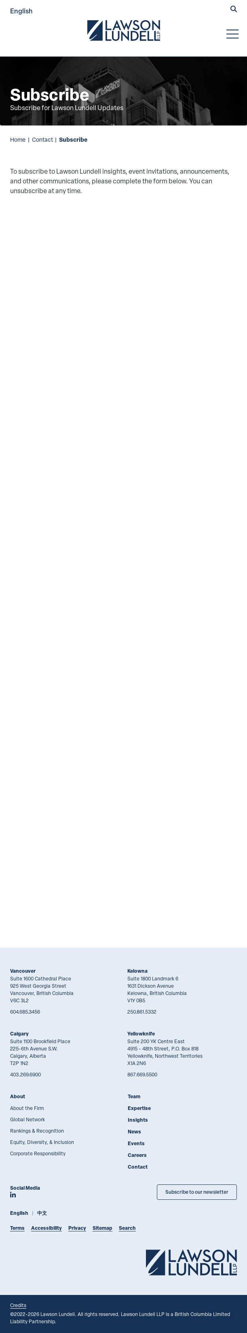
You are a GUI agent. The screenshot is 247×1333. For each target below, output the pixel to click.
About (17, 1096)
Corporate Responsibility (37, 1153)
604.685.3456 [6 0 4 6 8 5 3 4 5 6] (25, 1011)
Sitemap (102, 1228)
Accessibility (46, 1228)
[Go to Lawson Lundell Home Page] (123, 30)
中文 (42, 1213)
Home (17, 139)
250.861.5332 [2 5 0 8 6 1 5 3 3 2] (141, 1011)
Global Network (27, 1119)
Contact (42, 139)
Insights (138, 1119)
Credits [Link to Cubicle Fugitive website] (18, 1305)
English (21, 10)
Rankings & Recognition (37, 1130)
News (134, 1131)
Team (134, 1096)
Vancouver (23, 970)
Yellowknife (141, 1033)
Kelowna (137, 970)
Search (127, 1228)
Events (136, 1143)
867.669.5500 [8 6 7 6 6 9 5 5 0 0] (142, 1074)
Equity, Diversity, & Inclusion (42, 1142)
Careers (137, 1155)
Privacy (77, 1228)
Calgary (19, 1033)
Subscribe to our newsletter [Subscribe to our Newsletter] (196, 1191)
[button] (233, 10)
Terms (17, 1228)
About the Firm (27, 1108)
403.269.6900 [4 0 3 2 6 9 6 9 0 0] (25, 1074)
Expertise (139, 1108)
